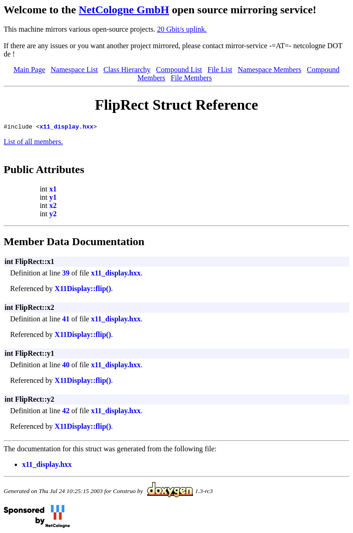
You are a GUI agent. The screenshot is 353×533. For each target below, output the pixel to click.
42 (65, 412)
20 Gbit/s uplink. (182, 29)
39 (65, 274)
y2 (53, 215)
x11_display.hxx (66, 127)
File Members (191, 78)
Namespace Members (269, 69)
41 (65, 320)
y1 (53, 198)
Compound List (179, 69)
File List (220, 69)
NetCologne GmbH (124, 10)
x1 (53, 190)
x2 (53, 207)
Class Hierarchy (127, 69)
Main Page (29, 69)
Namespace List (74, 69)
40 (65, 366)
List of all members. (33, 143)
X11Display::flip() (83, 290)
